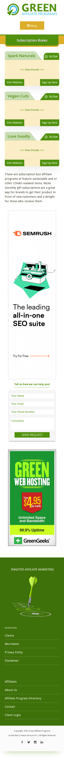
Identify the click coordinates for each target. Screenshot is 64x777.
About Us (11, 690)
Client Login (13, 715)
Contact (10, 706)
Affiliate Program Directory (23, 698)
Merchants (12, 644)
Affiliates (11, 681)
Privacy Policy (14, 652)
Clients (9, 635)
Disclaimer (12, 660)
